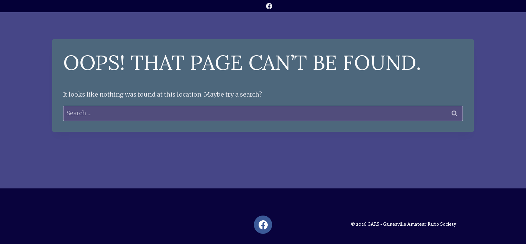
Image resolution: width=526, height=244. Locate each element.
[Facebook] (269, 6)
